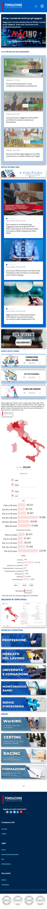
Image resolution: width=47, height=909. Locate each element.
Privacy (4, 850)
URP (3, 859)
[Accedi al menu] (42, 6)
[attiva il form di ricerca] (35, 6)
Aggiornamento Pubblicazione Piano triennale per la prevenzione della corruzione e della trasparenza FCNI (20, 317)
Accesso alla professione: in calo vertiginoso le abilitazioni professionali (21, 84)
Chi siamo (4, 829)
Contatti (4, 834)
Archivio (4, 880)
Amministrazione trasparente (10, 854)
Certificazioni (5, 885)
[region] (23, 31)
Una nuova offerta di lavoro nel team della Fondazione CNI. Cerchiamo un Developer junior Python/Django (23, 272)
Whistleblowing (6, 864)
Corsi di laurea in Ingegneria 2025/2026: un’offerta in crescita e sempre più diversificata (22, 119)
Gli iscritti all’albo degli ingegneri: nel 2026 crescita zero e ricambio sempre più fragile (23, 155)
